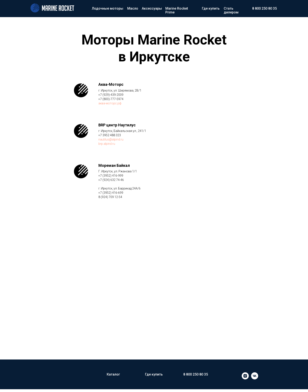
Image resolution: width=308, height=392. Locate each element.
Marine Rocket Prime (176, 10)
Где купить (211, 8)
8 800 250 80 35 (264, 8)
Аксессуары (152, 8)
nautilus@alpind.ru (110, 139)
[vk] (254, 378)
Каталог (113, 374)
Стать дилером (231, 10)
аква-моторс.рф (109, 103)
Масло (132, 8)
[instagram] (245, 378)
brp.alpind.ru (106, 143)
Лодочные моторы (107, 8)
